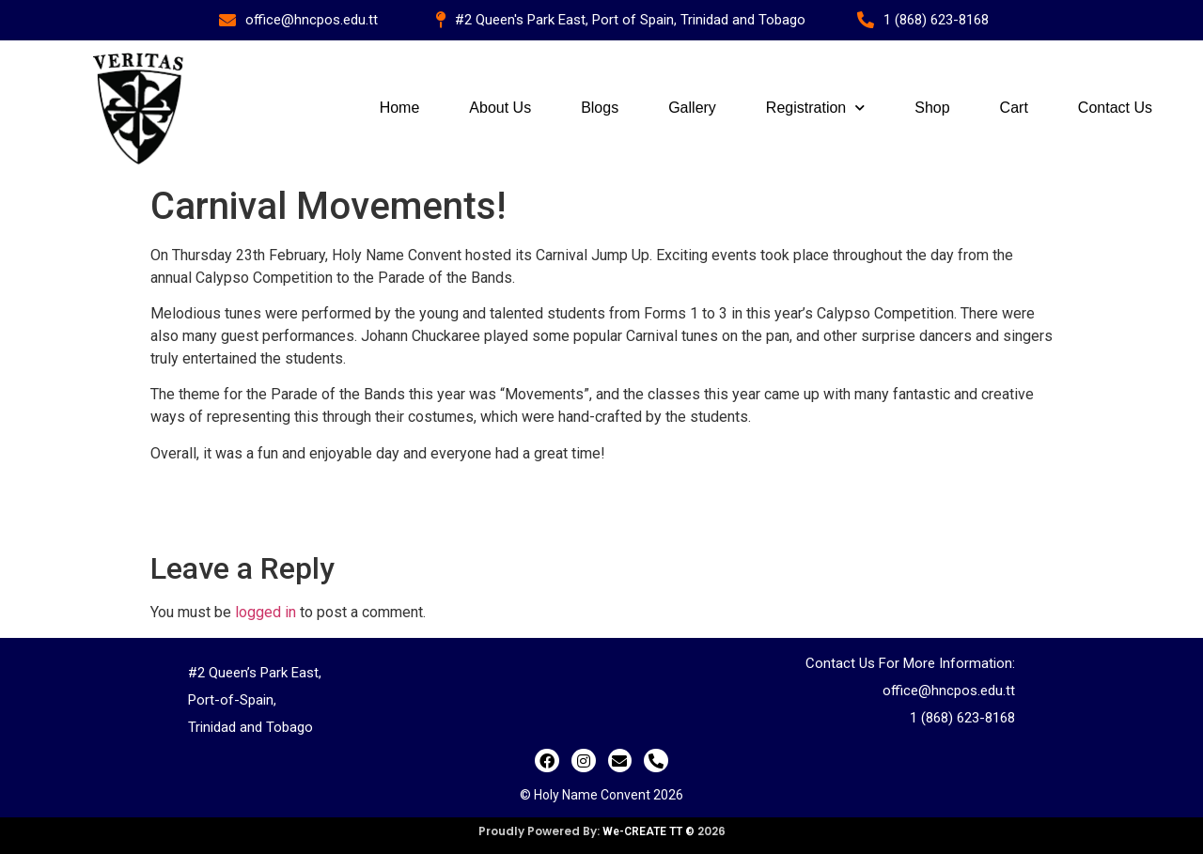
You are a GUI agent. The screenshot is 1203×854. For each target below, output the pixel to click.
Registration (815, 107)
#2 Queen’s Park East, (254, 672)
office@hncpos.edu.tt (949, 690)
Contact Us (1115, 108)
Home (400, 108)
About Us (500, 108)
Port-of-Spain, (232, 699)
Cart (1014, 108)
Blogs (599, 108)
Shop (931, 108)
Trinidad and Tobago (250, 727)
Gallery (692, 108)
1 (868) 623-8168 (962, 717)
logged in (265, 612)
